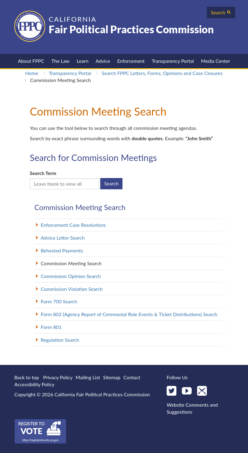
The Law (60, 61)
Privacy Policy (58, 377)
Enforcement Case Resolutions (73, 225)
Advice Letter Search (63, 238)
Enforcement (131, 61)
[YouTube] (187, 391)
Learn (83, 61)
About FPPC (31, 61)
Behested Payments (62, 250)
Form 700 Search (59, 301)
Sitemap (111, 377)
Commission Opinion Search (71, 276)
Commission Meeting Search (71, 263)
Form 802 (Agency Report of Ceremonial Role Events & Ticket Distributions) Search (129, 314)
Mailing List (88, 377)
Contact (131, 377)
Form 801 (51, 327)
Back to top (26, 377)
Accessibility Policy (34, 384)
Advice (103, 61)
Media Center (215, 61)
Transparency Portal (173, 61)
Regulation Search (60, 340)
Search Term (43, 173)
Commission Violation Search (72, 289)
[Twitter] (171, 391)
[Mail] (202, 391)
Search (221, 12)
